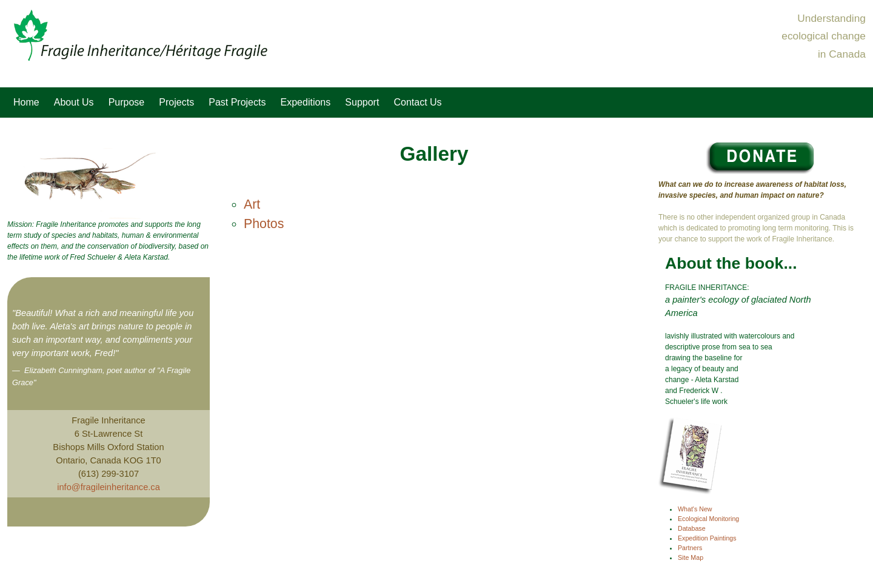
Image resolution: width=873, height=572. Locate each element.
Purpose (127, 102)
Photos (264, 224)
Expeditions (306, 102)
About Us (74, 102)
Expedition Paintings (707, 538)
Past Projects (237, 102)
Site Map (690, 557)
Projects (176, 102)
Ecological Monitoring (708, 518)
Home (26, 102)
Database (692, 528)
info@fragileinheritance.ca (108, 487)
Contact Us (417, 102)
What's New (695, 509)
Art (252, 204)
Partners (690, 547)
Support (362, 102)
